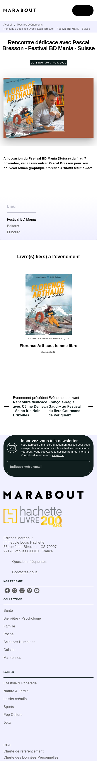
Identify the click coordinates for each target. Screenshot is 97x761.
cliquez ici (58, 455)
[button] (48, 611)
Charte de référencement (23, 751)
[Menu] (83, 10)
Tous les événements (30, 24)
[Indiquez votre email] (43, 467)
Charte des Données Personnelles (30, 757)
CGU (7, 745)
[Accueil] (21, 10)
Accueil (7, 24)
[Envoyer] (85, 467)
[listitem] (7, 590)
